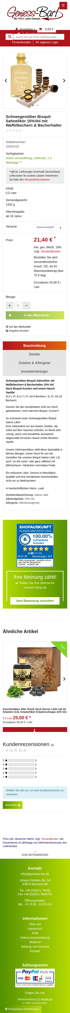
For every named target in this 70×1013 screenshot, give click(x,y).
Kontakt (35, 951)
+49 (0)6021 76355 (37, 890)
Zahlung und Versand (35, 946)
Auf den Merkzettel (18, 326)
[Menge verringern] (26, 305)
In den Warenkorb (28, 315)
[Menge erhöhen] (9, 305)
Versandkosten (50, 251)
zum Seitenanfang (35, 853)
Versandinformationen (37, 179)
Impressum (35, 928)
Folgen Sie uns (35, 992)
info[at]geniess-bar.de (35, 874)
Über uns (35, 924)
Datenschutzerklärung (35, 937)
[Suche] (9, 37)
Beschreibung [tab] (34, 346)
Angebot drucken (17, 330)
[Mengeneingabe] (18, 306)
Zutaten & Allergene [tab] (34, 363)
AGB (35, 933)
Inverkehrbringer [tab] (34, 371)
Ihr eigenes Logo (47, 42)
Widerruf (35, 942)
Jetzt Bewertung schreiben (35, 600)
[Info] (35, 731)
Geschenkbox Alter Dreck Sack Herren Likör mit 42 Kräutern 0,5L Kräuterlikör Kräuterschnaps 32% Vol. (35, 710)
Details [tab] (34, 354)
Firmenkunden (21, 42)
